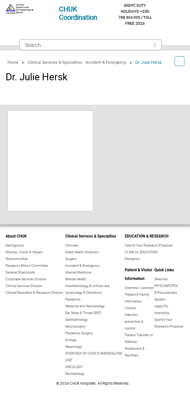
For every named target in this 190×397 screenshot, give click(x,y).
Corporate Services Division (26, 279)
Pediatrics (73, 299)
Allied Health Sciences (82, 252)
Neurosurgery (75, 326)
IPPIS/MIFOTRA (166, 285)
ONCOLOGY (73, 366)
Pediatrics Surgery (79, 333)
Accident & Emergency (82, 265)
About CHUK (16, 236)
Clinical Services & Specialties (90, 236)
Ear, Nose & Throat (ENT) (83, 312)
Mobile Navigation (10, 45)
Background (15, 245)
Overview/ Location (139, 287)
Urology (70, 339)
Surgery (70, 258)
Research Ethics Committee (27, 265)
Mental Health (75, 279)
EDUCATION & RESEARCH (147, 236)
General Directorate (20, 272)
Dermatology (74, 373)
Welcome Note (17, 258)
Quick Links (164, 270)
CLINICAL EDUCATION (141, 252)
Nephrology (73, 346)
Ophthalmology (76, 319)
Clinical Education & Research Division (34, 292)
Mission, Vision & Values (24, 252)
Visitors (130, 307)
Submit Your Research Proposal (148, 245)
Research (132, 258)
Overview (72, 245)
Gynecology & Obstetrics (83, 292)
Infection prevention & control (134, 321)
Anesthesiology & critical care (87, 285)
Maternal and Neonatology (85, 306)
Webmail (161, 279)
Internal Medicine (78, 272)
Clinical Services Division (24, 285)
